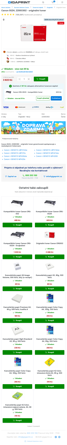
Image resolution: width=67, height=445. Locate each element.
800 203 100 (30, 176)
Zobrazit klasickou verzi (33, 441)
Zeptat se (10, 177)
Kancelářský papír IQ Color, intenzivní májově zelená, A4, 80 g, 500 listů (17, 407)
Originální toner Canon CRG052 (49, 244)
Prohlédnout (56, 98)
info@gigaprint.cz (52, 177)
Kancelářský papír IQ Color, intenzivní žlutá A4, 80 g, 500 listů (49, 373)
